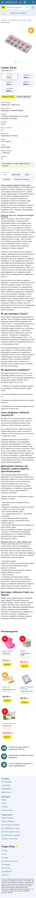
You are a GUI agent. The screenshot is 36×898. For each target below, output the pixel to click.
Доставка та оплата (22, 179)
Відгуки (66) (16, 174)
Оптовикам (6, 864)
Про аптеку (6, 868)
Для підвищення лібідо (11, 828)
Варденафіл (6, 789)
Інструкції (6, 179)
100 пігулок (9, 90)
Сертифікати (7, 871)
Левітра (5, 807)
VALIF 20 (9, 680)
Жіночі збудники (8, 821)
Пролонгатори (7, 810)
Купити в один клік (23, 96)
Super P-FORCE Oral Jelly (27, 681)
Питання (5, 858)
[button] (16, 62)
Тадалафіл (6, 785)
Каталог (5, 851)
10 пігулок (9, 76)
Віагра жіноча (9, 644)
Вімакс (27, 644)
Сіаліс (4, 803)
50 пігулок (26, 83)
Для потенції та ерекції (11, 825)
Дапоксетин (6, 792)
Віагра (4, 800)
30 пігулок (9, 83)
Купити (7, 664)
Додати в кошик (8, 96)
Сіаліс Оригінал (9, 716)
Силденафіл (6, 782)
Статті (4, 854)
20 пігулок (26, 76)
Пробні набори (7, 818)
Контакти (5, 875)
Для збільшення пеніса (11, 832)
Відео (27, 174)
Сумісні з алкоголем (10, 839)
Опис (5, 174)
